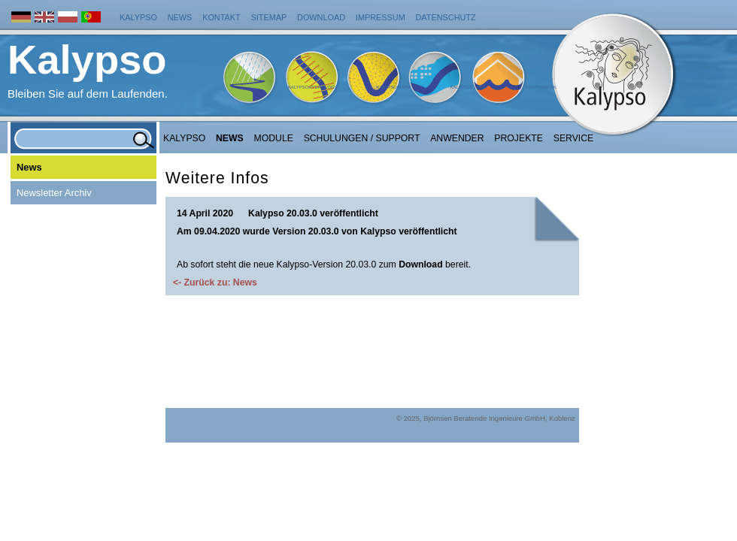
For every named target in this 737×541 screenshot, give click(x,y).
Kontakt (221, 17)
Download (321, 17)
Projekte (518, 138)
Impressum (380, 17)
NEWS (230, 138)
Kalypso (138, 17)
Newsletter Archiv (54, 192)
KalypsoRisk (541, 87)
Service (574, 138)
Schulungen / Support (362, 138)
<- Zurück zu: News (215, 282)
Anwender (457, 138)
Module (273, 138)
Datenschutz (446, 17)
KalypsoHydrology (313, 87)
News (180, 17)
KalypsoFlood (468, 87)
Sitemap (269, 17)
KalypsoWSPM (393, 87)
